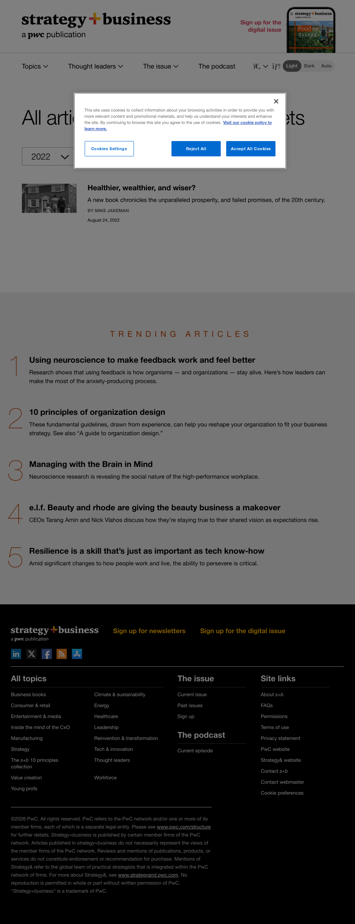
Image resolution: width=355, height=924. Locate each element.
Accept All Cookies (251, 148)
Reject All (196, 148)
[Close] (276, 101)
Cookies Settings (109, 148)
